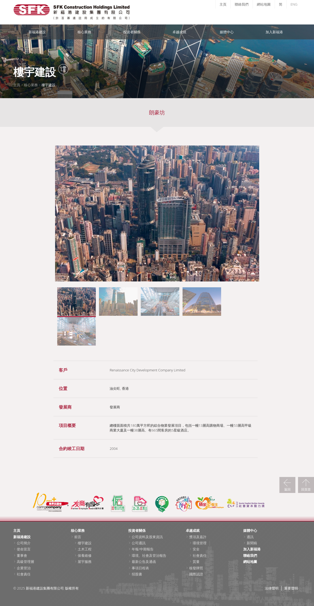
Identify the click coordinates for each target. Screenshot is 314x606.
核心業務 (84, 32)
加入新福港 (274, 32)
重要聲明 (291, 588)
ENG (294, 4)
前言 (77, 536)
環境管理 (199, 543)
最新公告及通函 (144, 561)
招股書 (137, 574)
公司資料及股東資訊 (147, 536)
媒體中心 (227, 32)
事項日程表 (140, 568)
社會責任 (24, 574)
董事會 (22, 555)
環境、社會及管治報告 (149, 555)
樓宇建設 (85, 543)
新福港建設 (37, 32)
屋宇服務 (85, 561)
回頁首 (306, 489)
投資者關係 (132, 32)
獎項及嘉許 (197, 536)
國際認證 (196, 574)
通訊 (250, 536)
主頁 (223, 4)
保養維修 (85, 555)
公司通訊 (139, 543)
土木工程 (85, 549)
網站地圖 (264, 4)
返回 (287, 489)
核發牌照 (196, 568)
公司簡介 (24, 543)
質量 (196, 561)
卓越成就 (179, 32)
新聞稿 (252, 543)
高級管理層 (25, 561)
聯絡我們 (242, 4)
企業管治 (24, 568)
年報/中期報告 (143, 549)
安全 (196, 549)
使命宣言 (24, 549)
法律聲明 (272, 588)
